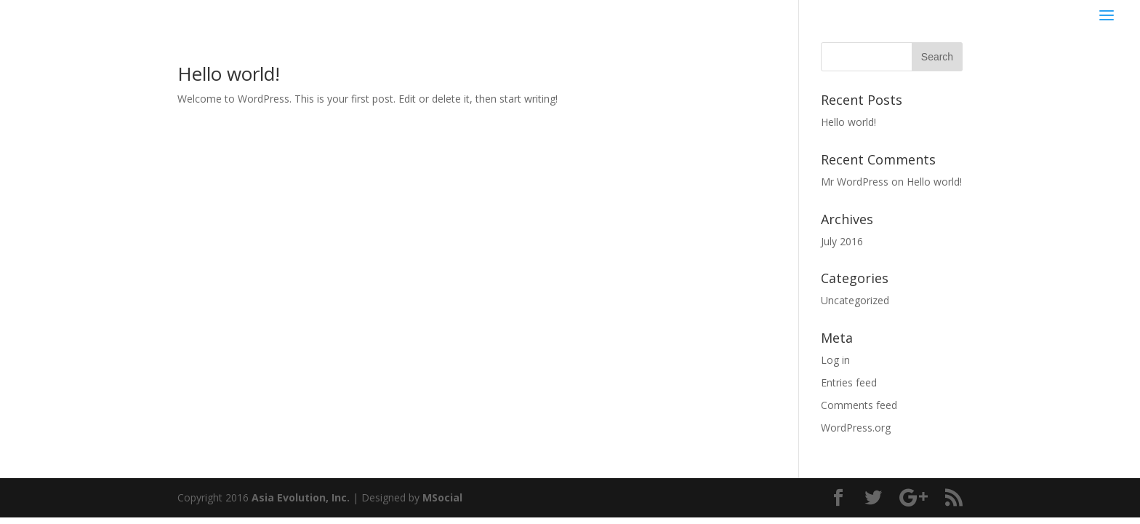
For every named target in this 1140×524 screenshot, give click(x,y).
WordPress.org (856, 427)
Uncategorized (855, 300)
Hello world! (228, 73)
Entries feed (849, 382)
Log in (835, 360)
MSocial (442, 497)
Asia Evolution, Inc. (301, 497)
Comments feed (859, 405)
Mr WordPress (854, 181)
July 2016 (842, 241)
